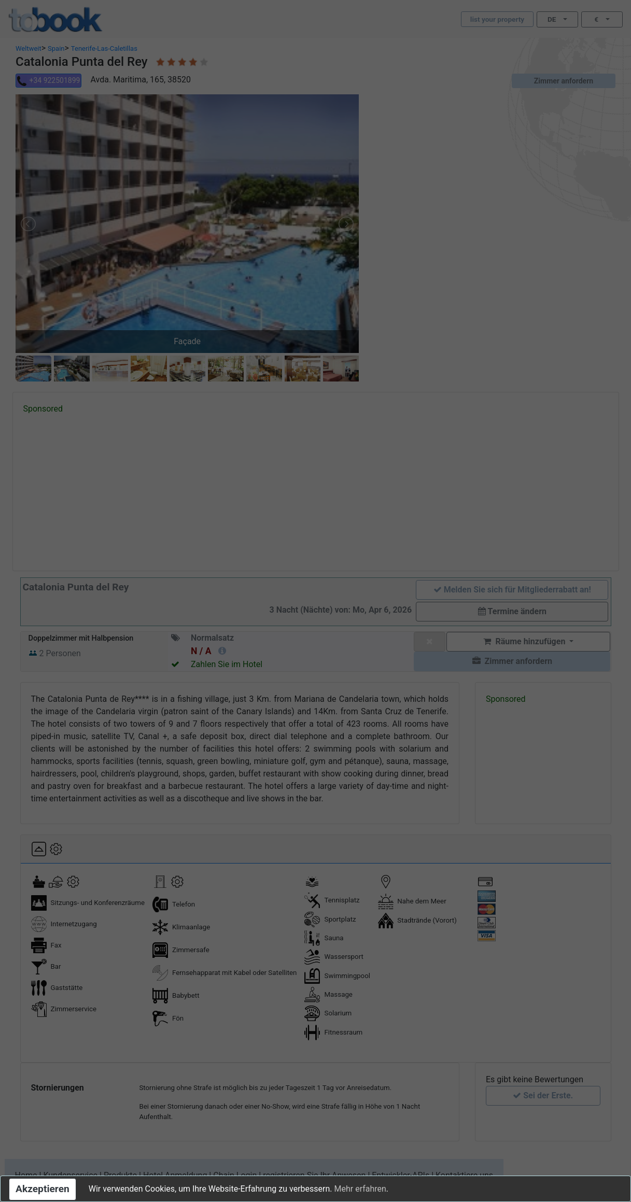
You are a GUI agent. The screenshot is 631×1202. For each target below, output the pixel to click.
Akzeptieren (42, 1189)
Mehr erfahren (360, 1189)
